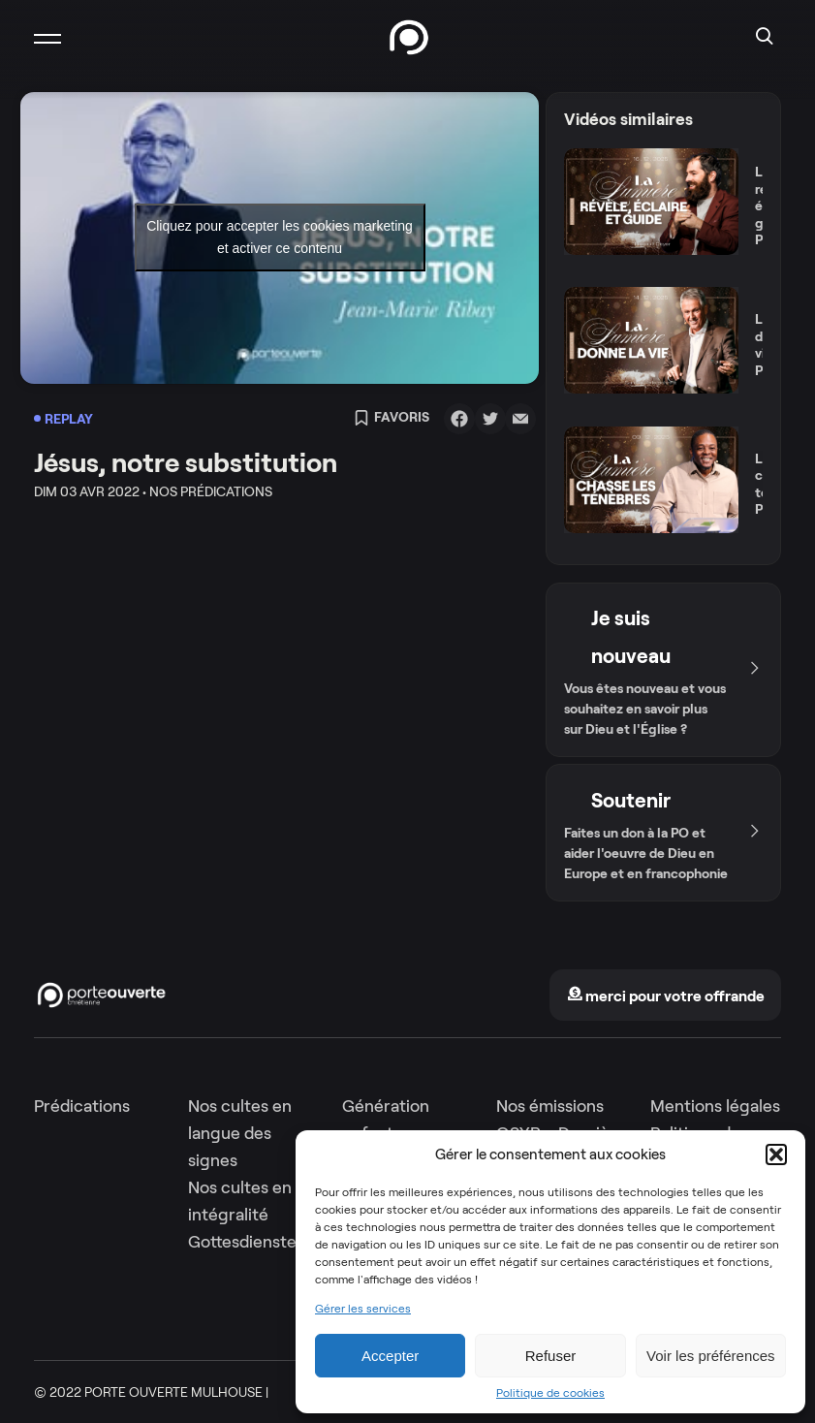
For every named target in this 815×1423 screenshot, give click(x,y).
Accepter (390, 1355)
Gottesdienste (242, 1241)
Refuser (551, 1355)
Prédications (82, 1106)
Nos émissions (550, 1106)
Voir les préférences (710, 1355)
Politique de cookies (550, 1393)
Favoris (391, 418)
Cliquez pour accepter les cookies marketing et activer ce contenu (279, 237)
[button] (776, 1154)
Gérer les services (363, 1308)
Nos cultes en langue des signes (240, 1133)
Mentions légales (715, 1106)
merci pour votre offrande (666, 996)
